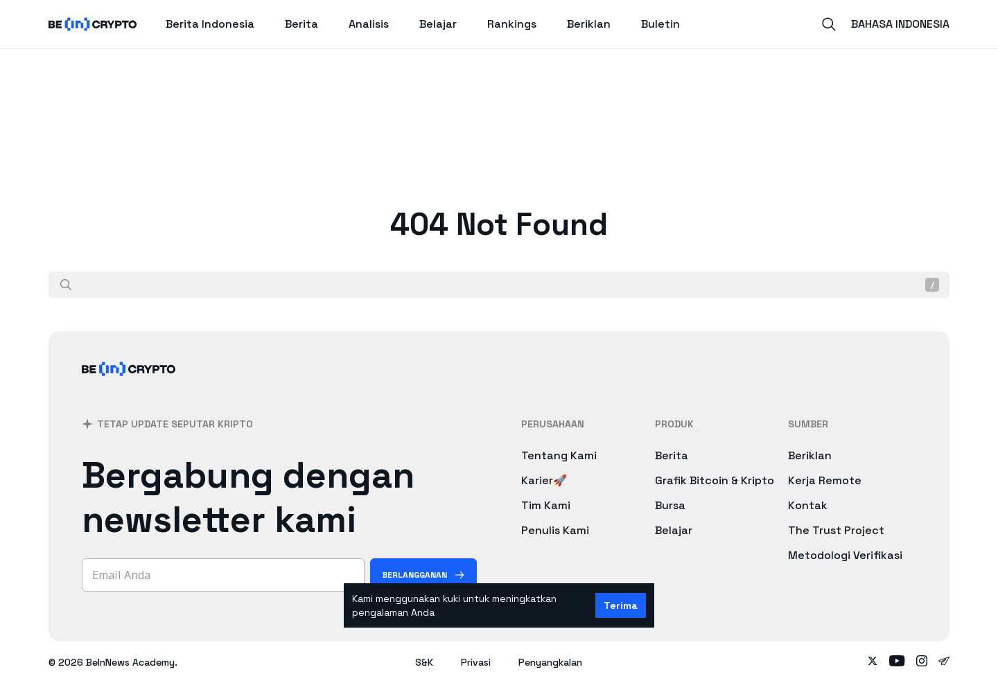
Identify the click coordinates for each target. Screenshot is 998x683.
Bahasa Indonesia (900, 24)
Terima (621, 605)
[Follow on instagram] (921, 662)
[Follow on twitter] (872, 662)
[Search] (829, 24)
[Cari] (66, 285)
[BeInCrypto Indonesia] (129, 387)
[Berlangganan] (423, 575)
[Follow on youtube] (897, 662)
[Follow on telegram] (943, 662)
